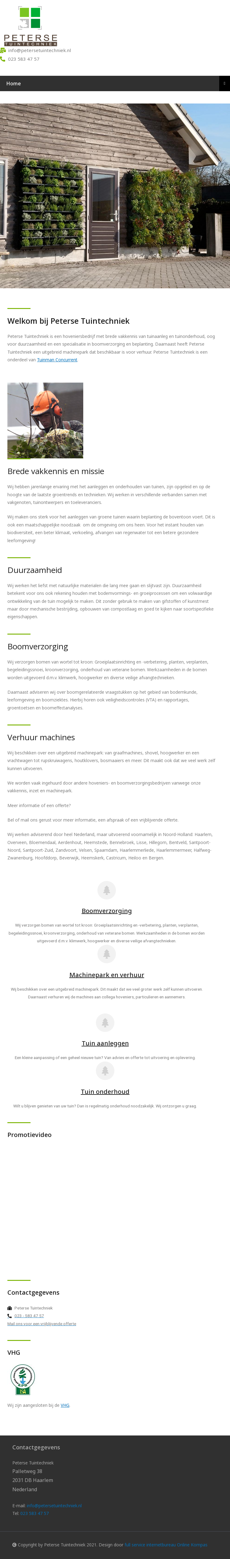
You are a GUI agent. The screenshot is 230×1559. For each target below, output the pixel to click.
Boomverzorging (107, 911)
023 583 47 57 (34, 1513)
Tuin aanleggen (105, 1043)
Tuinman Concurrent (57, 360)
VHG (65, 1405)
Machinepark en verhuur (106, 975)
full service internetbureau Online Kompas (166, 1545)
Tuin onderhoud (105, 1091)
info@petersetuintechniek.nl (54, 1505)
